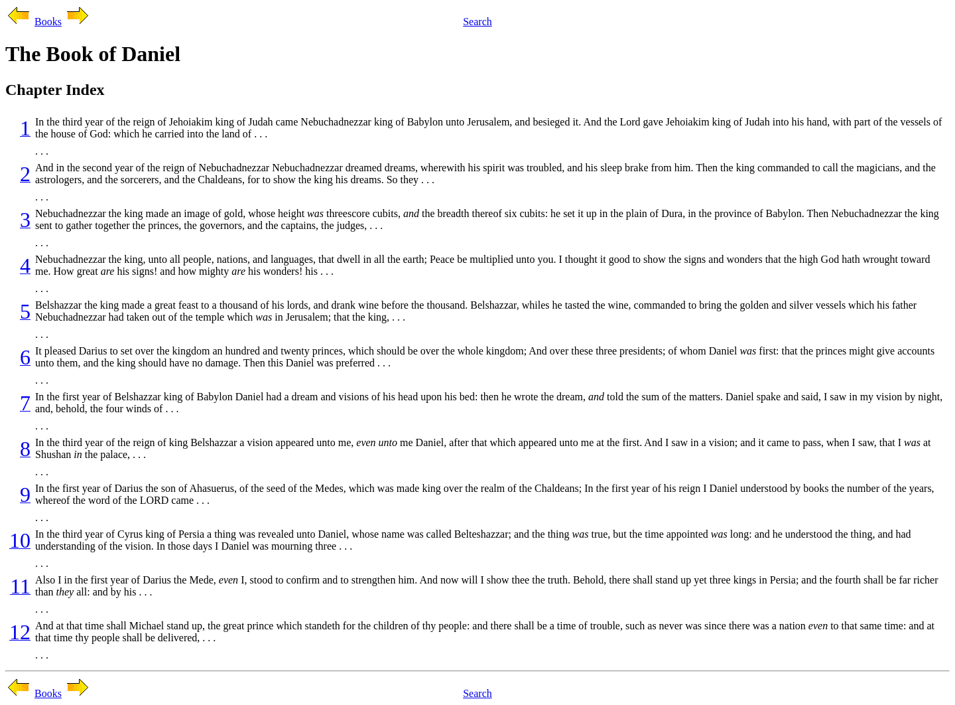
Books (48, 21)
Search (477, 21)
